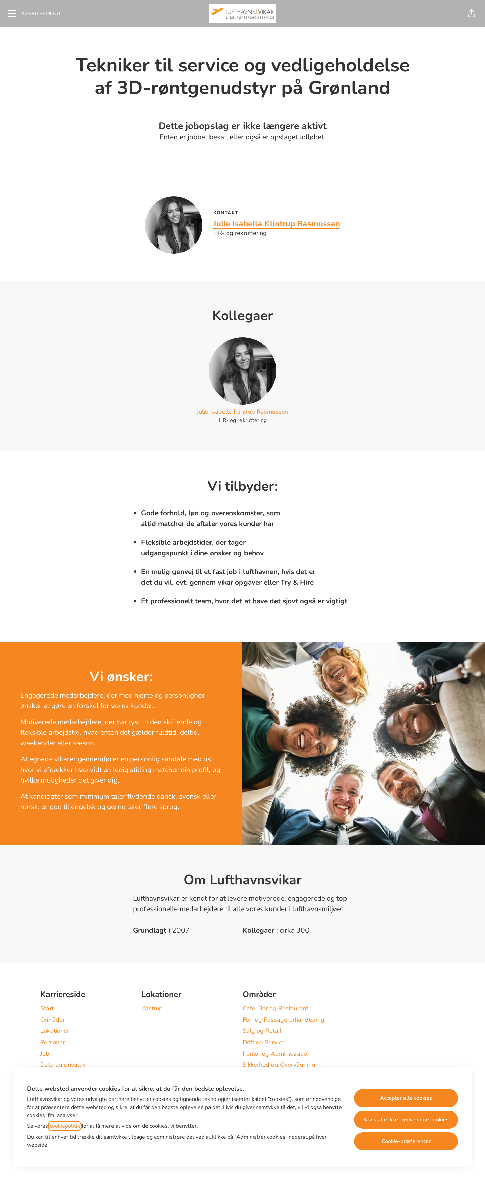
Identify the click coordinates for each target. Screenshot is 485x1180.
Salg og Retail (262, 1031)
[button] (471, 13)
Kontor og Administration (277, 1054)
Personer (52, 1042)
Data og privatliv (63, 1065)
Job (45, 1054)
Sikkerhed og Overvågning (279, 1065)
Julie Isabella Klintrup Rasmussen (276, 223)
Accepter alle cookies (406, 1098)
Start (47, 1008)
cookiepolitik (65, 1126)
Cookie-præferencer (406, 1141)
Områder (52, 1020)
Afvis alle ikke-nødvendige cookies (406, 1119)
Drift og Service (264, 1042)
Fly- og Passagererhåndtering (283, 1020)
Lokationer (54, 1031)
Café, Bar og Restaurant (275, 1008)
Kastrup (152, 1008)
